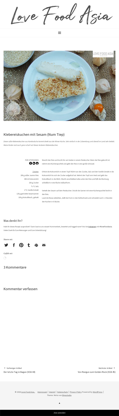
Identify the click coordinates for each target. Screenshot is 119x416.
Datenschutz (62, 392)
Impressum (42, 392)
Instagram (92, 226)
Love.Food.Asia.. (28, 392)
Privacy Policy (76, 392)
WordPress (97, 392)
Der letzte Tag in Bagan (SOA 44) (19, 370)
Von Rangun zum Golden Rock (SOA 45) (96, 370)
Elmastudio (66, 395)
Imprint (52, 392)
